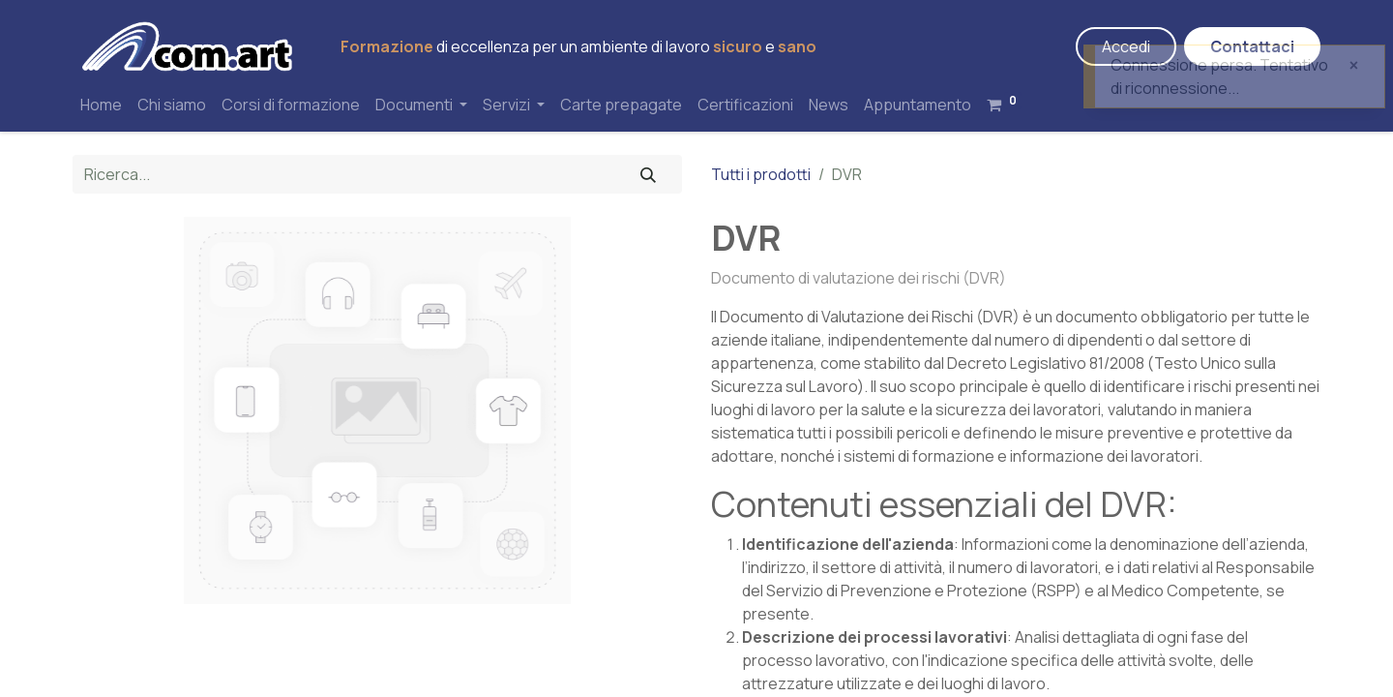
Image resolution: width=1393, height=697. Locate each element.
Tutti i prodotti (761, 174)
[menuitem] (101, 104)
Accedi (1126, 46)
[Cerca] (648, 174)
